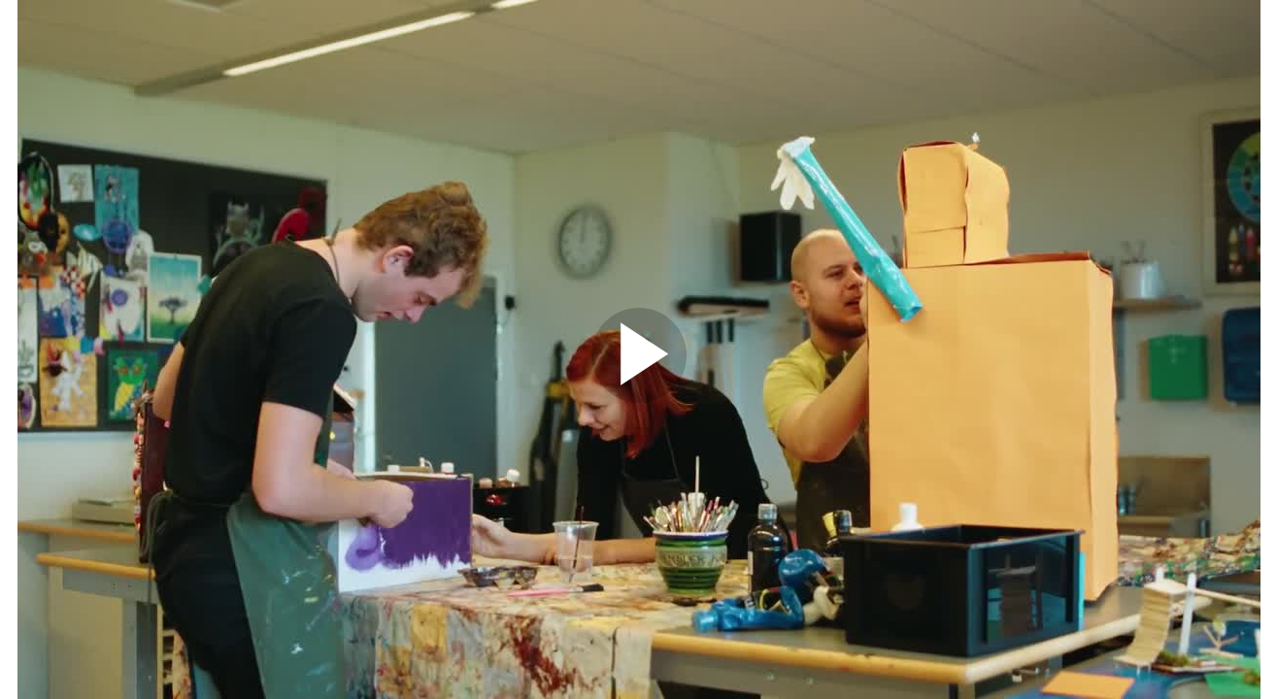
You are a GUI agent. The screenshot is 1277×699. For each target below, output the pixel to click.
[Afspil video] (639, 398)
